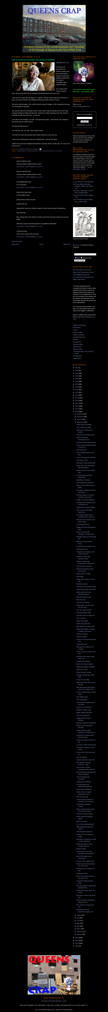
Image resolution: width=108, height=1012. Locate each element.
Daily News (65, 62)
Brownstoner (77, 327)
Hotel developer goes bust (84, 831)
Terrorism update (81, 636)
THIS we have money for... (84, 566)
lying (40, 151)
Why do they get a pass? (83, 597)
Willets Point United (79, 279)
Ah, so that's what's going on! (85, 824)
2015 (77, 398)
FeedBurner (88, 125)
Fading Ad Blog (77, 332)
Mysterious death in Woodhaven (86, 723)
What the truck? (81, 600)
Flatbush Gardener (78, 335)
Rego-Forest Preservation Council (83, 272)
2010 (77, 411)
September (80, 422)
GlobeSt (75, 339)
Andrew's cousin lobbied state (85, 435)
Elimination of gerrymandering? (85, 463)
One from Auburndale (82, 715)
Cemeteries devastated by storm (86, 442)
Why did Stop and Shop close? (85, 626)
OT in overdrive (81, 618)
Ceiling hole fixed (81, 644)
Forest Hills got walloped (83, 789)
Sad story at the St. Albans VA (85, 615)
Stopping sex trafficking (83, 782)
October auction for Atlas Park (85, 760)
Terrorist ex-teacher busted (84, 814)
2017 (77, 392)
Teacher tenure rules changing (85, 507)
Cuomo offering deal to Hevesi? (86, 457)
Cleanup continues (82, 634)
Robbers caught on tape (83, 710)
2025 (77, 370)
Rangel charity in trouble (83, 672)
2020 (77, 384)
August (79, 915)
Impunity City (77, 342)
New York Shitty (78, 344)
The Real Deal (77, 356)
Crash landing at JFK (82, 524)
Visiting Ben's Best (82, 873)
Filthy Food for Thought (83, 574)
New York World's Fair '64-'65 (82, 270)
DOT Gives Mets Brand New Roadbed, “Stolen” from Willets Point (83, 186)
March (79, 929)
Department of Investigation (27, 151)
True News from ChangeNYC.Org (83, 277)
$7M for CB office (81, 821)
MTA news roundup (82, 797)
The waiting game (81, 699)
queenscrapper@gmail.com (54, 1001)
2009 (77, 938)
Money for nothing (81, 669)
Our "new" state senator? (84, 610)
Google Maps (80, 317)
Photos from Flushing (82, 680)
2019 (77, 387)
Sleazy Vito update (82, 621)
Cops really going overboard (85, 482)
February (80, 931)
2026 (77, 368)
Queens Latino (77, 349)
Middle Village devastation (84, 712)
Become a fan (77, 245)
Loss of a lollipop (81, 757)
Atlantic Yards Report (79, 325)
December (80, 414)
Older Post (66, 244)
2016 (77, 395)
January (79, 934)
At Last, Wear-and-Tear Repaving (83, 182)
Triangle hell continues (83, 661)
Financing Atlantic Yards (83, 612)
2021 (77, 381)
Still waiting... (80, 576)
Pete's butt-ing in (81, 450)
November (80, 416)
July (78, 918)
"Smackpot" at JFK (82, 460)
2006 (77, 946)
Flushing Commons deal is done (86, 586)
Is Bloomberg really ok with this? (86, 589)
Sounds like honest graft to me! (85, 546)
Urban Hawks (77, 358)
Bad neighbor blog (82, 697)
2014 (77, 400)
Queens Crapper (25, 149)
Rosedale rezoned (82, 584)
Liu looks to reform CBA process (86, 745)
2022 (77, 378)
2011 (77, 409)
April (78, 926)
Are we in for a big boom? (84, 707)
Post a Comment (17, 241)
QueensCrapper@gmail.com (81, 106)
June (78, 920)
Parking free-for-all (82, 549)
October (79, 419)
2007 (77, 943)
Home (41, 244)
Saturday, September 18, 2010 (29, 166)
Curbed (75, 330)
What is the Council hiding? (84, 664)
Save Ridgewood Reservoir (81, 274)
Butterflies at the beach (83, 480)
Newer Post (15, 244)
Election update (81, 849)
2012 (77, 406)
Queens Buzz (77, 346)
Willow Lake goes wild (83, 623)
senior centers (48, 151)
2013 (77, 403)
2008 (77, 940)
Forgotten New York (79, 337)
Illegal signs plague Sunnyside (85, 667)
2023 (77, 376)
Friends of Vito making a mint (85, 861)
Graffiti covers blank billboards (85, 500)
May (78, 923)
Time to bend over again (83, 427)
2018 (77, 389)
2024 (77, 373)
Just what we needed (82, 602)
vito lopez (58, 151)
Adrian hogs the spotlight (83, 424)
